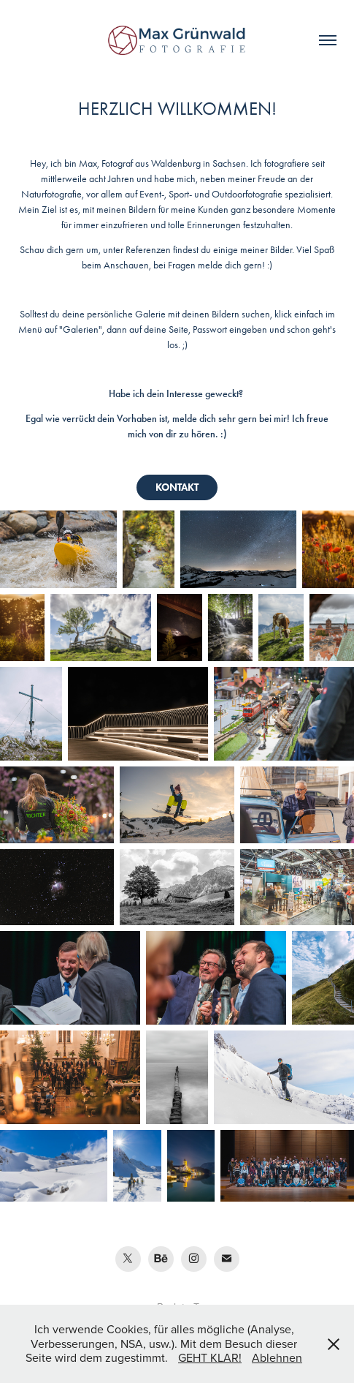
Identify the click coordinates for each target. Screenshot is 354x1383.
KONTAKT (177, 487)
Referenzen (148, 250)
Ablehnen (277, 1357)
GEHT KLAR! (210, 1357)
